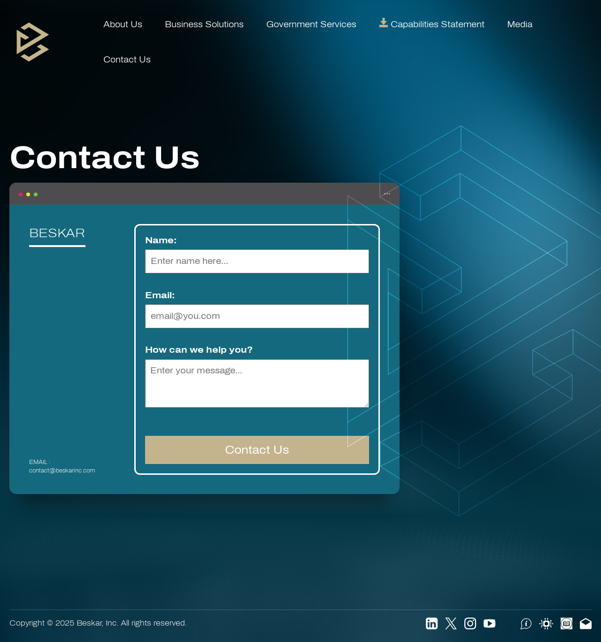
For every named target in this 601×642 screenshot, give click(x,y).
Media (519, 24)
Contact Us (127, 59)
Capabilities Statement (432, 24)
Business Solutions (204, 24)
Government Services (311, 24)
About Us (122, 24)
